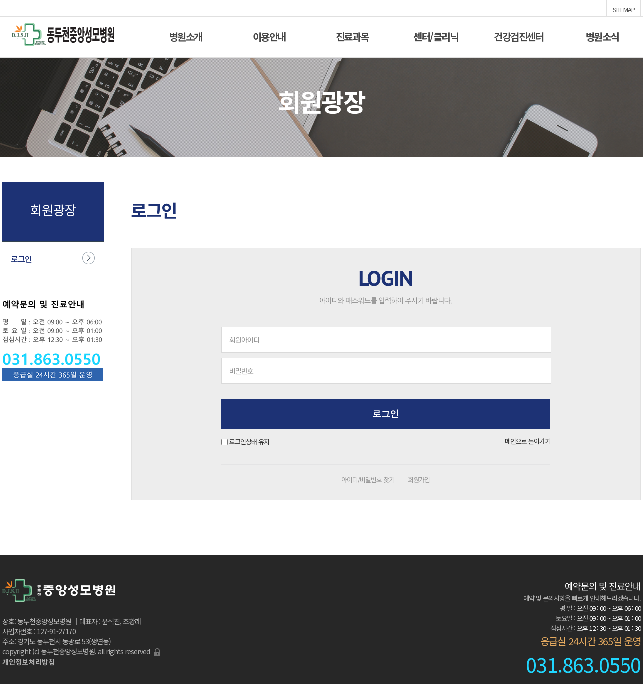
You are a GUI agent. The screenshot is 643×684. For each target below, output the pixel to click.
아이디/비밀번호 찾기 (367, 479)
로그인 (21, 259)
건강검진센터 (518, 35)
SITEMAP (624, 9)
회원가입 (419, 479)
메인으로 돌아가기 (527, 441)
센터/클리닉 (435, 35)
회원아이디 (244, 340)
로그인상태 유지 (249, 441)
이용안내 (269, 35)
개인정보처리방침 (28, 662)
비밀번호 (241, 371)
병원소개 (185, 35)
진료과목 (352, 35)
